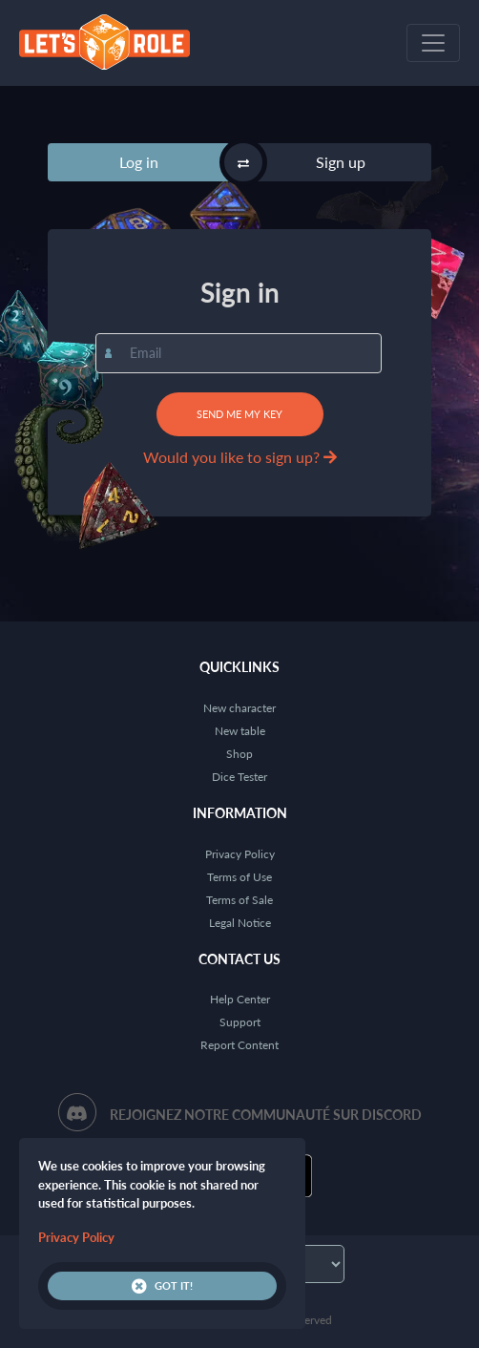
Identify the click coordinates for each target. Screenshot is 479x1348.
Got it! (162, 1286)
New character (239, 708)
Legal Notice (240, 923)
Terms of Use (239, 877)
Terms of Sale (239, 900)
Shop (239, 754)
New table (240, 731)
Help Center (240, 999)
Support (239, 1022)
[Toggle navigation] (433, 43)
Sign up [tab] (340, 162)
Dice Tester (239, 776)
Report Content (239, 1045)
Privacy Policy (240, 854)
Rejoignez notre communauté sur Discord (266, 1114)
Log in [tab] (138, 162)
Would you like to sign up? (240, 457)
